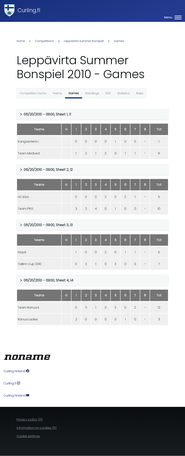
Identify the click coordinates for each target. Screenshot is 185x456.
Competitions (44, 41)
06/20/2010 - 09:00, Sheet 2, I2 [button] (48, 169)
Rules (139, 93)
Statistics (123, 93)
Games (119, 41)
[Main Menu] (172, 17)
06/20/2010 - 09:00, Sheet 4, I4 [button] (48, 280)
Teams (57, 93)
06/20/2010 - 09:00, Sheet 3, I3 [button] (48, 224)
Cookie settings (28, 436)
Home (21, 41)
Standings (92, 93)
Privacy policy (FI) (29, 419)
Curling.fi (29, 10)
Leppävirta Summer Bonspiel (84, 41)
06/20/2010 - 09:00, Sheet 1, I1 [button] (47, 114)
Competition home (33, 93)
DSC (108, 93)
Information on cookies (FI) (37, 428)
